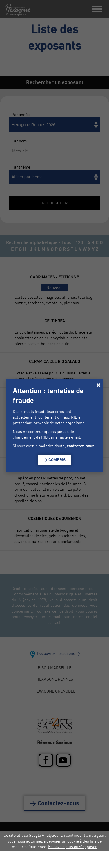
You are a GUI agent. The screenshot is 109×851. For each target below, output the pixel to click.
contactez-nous (80, 445)
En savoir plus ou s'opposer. (72, 846)
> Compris (54, 459)
